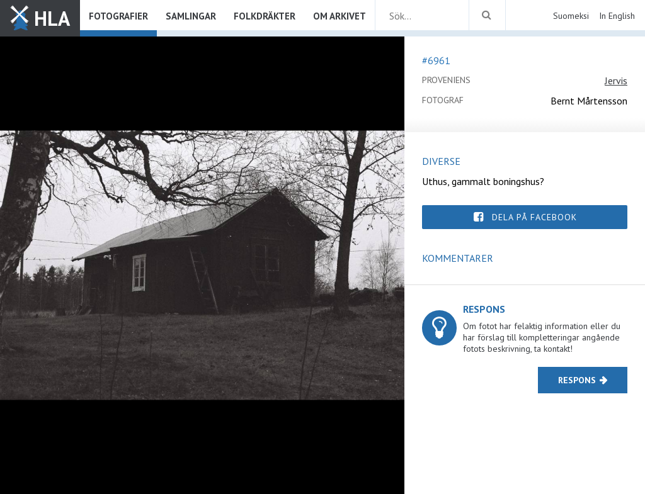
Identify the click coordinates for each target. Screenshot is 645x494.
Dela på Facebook (534, 217)
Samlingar (191, 16)
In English (617, 15)
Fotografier (118, 16)
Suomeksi (571, 15)
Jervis (616, 80)
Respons (577, 380)
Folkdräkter (264, 16)
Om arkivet (339, 16)
